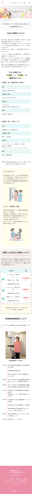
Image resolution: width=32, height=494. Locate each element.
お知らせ (12, 479)
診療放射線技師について (16, 26)
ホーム (2, 20)
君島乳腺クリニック (16, 491)
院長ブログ (15, 483)
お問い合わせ (8, 483)
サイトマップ (24, 483)
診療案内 (25, 479)
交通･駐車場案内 (21, 481)
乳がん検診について (8, 24)
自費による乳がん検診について (22, 24)
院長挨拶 (18, 479)
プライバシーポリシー (16, 485)
